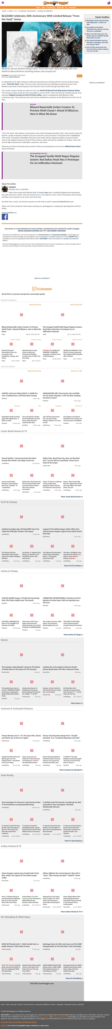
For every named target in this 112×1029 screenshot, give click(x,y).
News (38, 7)
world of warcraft (45, 11)
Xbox (43, 7)
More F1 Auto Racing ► (74, 841)
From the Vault (13, 84)
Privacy (53, 1004)
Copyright (60, 1004)
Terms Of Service (28, 1004)
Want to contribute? (42, 277)
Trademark (67, 1004)
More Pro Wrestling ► (74, 978)
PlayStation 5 (78, 406)
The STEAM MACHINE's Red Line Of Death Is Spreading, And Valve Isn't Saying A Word (97, 42)
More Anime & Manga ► (73, 634)
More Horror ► (77, 703)
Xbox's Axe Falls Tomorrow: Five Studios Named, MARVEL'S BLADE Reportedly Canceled (97, 36)
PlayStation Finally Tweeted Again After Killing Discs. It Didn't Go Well (98, 22)
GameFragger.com (45, 192)
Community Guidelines (59, 235)
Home (4, 11)
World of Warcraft (14, 77)
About (20, 1004)
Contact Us (4, 1026)
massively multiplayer (28, 11)
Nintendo (60, 7)
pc (16, 11)
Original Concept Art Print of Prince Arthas (25, 95)
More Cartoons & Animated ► (71, 770)
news (11, 11)
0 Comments (42, 289)
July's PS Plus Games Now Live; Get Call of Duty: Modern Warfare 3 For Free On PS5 (98, 49)
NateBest (6, 75)
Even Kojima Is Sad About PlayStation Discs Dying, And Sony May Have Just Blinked (98, 29)
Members (72, 7)
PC (66, 7)
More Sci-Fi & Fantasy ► (73, 566)
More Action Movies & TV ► (72, 912)
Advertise (81, 1004)
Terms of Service (44, 235)
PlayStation (51, 7)
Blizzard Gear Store (73, 146)
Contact (73, 1004)
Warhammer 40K (76, 371)
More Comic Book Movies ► (72, 497)
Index (8, 1004)
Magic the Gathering (34, 371)
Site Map (14, 1004)
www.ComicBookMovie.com (63, 201)
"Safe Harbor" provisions (56, 231)
